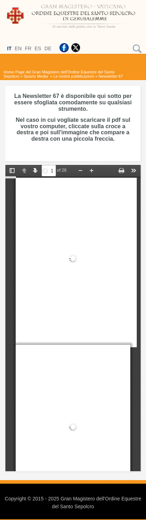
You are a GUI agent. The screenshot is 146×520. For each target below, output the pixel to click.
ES (38, 48)
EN (18, 48)
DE (48, 48)
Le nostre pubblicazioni (73, 76)
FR (28, 48)
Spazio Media (36, 76)
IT (9, 48)
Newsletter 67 (111, 76)
